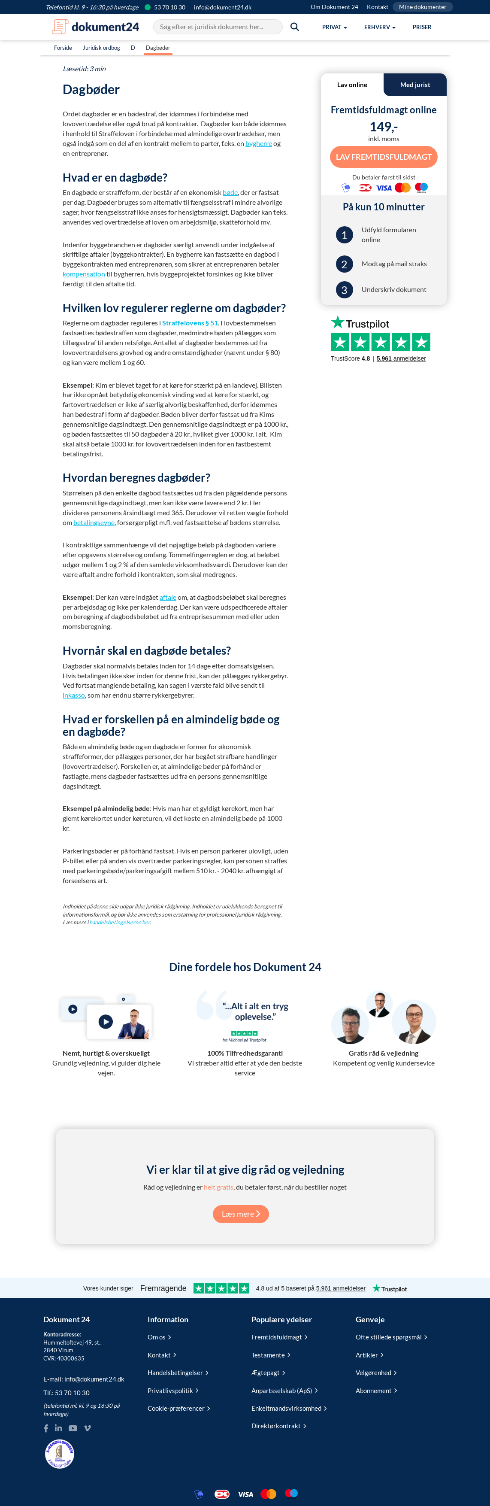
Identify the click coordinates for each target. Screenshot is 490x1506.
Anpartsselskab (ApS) (284, 1390)
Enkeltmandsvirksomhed (289, 1408)
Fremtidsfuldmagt (279, 1337)
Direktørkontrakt (278, 1426)
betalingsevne (94, 522)
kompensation (84, 274)
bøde (230, 192)
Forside (63, 47)
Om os (159, 1337)
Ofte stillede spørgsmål (391, 1337)
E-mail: (83, 1379)
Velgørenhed (376, 1372)
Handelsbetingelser (178, 1372)
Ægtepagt (268, 1372)
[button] (335, 27)
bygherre (258, 143)
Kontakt (377, 6)
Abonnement (376, 1390)
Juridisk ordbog (101, 47)
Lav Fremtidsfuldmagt (384, 156)
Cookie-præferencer (179, 1408)
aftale (168, 597)
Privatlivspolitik (173, 1390)
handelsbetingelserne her (119, 922)
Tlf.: (66, 1393)
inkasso (74, 695)
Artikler (369, 1355)
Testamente (270, 1355)
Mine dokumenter (423, 6)
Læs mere (241, 1213)
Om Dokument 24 (334, 6)
